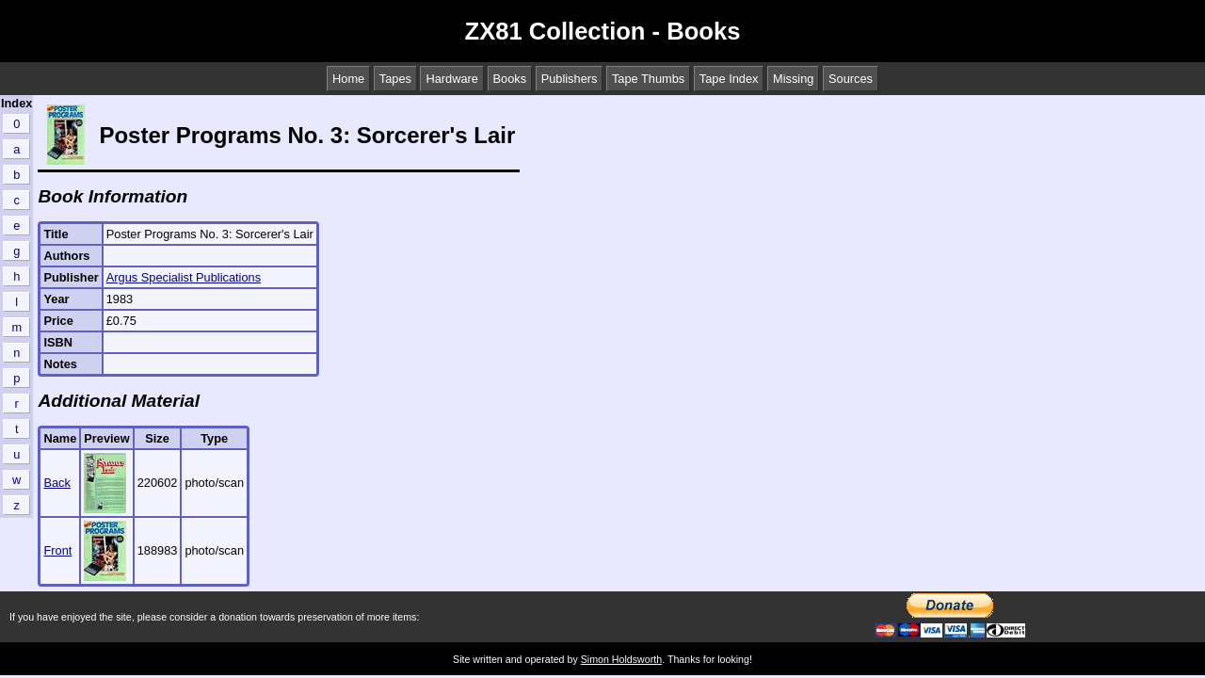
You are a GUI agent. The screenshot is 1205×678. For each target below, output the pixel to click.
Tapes (395, 79)
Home (348, 79)
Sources (850, 79)
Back (56, 483)
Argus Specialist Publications (183, 277)
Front (57, 550)
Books (510, 79)
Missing (793, 79)
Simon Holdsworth (621, 659)
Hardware (451, 79)
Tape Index (729, 79)
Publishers (569, 79)
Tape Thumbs (648, 79)
